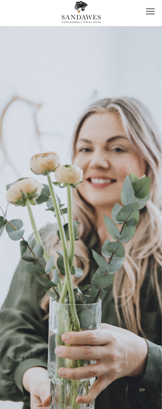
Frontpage (81, 12)
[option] (81, 217)
